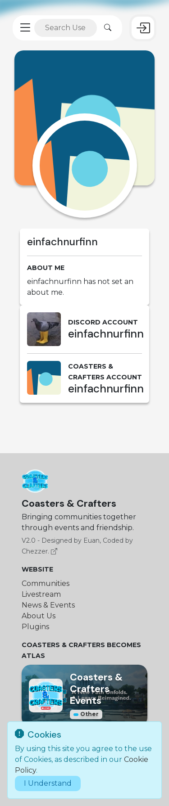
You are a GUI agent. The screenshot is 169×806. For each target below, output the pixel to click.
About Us (38, 616)
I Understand (48, 783)
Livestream (41, 594)
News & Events (48, 605)
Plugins (35, 626)
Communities (45, 583)
